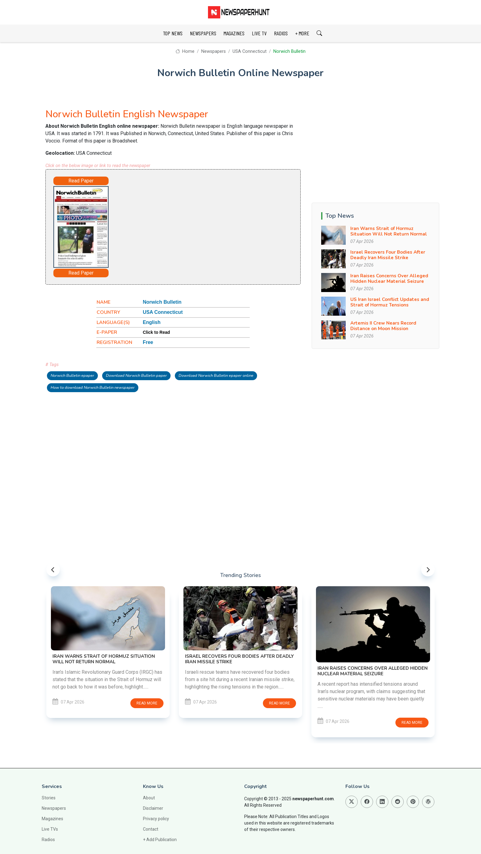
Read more (147, 703)
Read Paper (81, 181)
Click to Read (156, 332)
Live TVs (50, 829)
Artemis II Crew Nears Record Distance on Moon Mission (383, 326)
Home (184, 51)
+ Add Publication (160, 839)
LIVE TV (259, 33)
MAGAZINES (234, 33)
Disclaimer (153, 808)
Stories (49, 798)
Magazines (52, 819)
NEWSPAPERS (203, 33)
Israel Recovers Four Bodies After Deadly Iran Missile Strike (387, 255)
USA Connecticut (250, 51)
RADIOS (281, 33)
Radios (48, 839)
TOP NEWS (173, 33)
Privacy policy (156, 819)
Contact (150, 829)
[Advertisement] (190, 226)
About (149, 798)
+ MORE (302, 33)
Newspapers (213, 51)
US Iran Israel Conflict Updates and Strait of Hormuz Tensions (389, 302)
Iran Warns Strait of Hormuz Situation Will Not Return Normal (388, 231)
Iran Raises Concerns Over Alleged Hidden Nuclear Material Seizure (389, 278)
